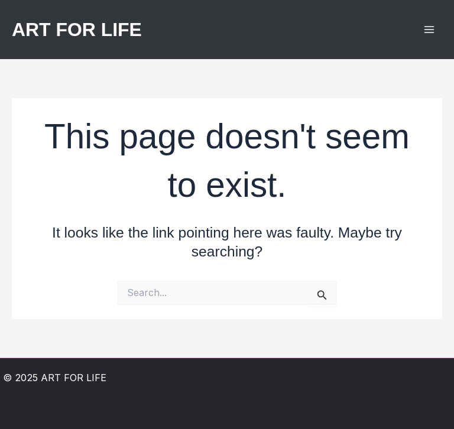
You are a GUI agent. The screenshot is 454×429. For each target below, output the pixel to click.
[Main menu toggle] (429, 30)
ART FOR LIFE (77, 29)
